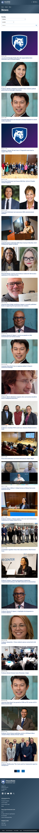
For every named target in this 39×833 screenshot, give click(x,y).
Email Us (2, 790)
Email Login (3, 823)
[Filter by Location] (7, 22)
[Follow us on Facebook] (11, 794)
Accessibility (16, 831)
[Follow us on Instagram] (5, 794)
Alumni (2, 806)
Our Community (4, 816)
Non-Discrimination (9, 831)
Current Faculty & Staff (5, 805)
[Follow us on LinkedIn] (3, 794)
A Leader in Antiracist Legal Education (8, 814)
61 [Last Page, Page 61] (23, 771)
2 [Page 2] (18, 771)
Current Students (4, 803)
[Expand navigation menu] (31, 2)
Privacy (3, 831)
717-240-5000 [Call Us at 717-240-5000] (4, 789)
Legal (21, 831)
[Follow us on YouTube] (8, 794)
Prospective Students (5, 801)
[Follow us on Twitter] (14, 794)
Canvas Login (3, 825)
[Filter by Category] (13, 19)
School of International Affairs (6, 818)
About (2, 812)
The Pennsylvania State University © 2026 (30, 831)
